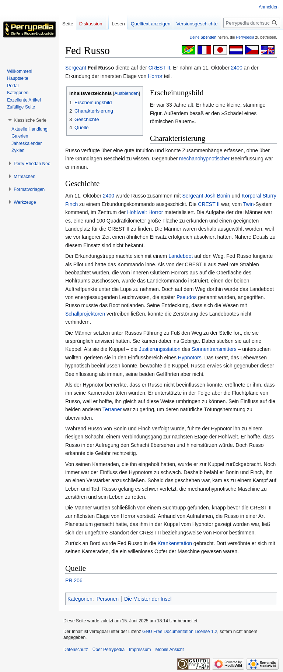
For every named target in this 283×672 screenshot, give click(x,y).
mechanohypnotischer (204, 158)
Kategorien (79, 599)
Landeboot (180, 256)
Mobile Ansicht (169, 649)
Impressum (140, 649)
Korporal (251, 196)
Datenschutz (75, 649)
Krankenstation (175, 543)
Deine (203, 37)
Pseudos (186, 297)
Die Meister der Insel (147, 599)
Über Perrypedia (108, 649)
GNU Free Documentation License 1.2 (179, 631)
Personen (108, 599)
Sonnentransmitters (214, 349)
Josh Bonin (217, 196)
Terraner (112, 409)
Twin (248, 204)
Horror (155, 76)
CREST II (159, 68)
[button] (30, 120)
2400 (236, 68)
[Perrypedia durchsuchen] (251, 23)
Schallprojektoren (85, 314)
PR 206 (74, 580)
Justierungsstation (160, 349)
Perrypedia (245, 37)
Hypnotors (190, 357)
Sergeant (75, 68)
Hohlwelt (137, 212)
